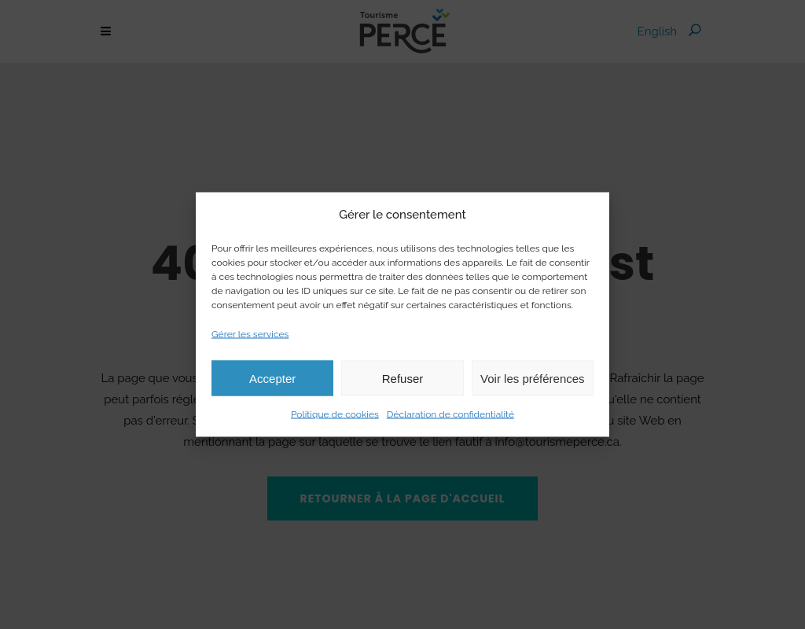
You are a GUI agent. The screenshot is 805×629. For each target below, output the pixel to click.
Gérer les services (250, 334)
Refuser (403, 377)
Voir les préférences (532, 377)
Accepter (272, 377)
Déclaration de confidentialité (450, 414)
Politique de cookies (335, 414)
